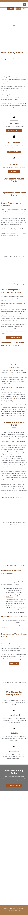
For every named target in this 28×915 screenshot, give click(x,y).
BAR (11, 370)
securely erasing (7, 497)
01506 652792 (16, 801)
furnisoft (12, 460)
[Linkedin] (26, 8)
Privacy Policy (14, 824)
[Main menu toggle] (24, 4)
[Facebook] (23, 8)
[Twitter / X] (25, 8)
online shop (7, 471)
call (14, 398)
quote (7, 400)
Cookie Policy (14, 828)
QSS (18, 407)
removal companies (20, 82)
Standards (6, 413)
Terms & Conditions (14, 826)
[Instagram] (24, 8)
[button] (10, 8)
